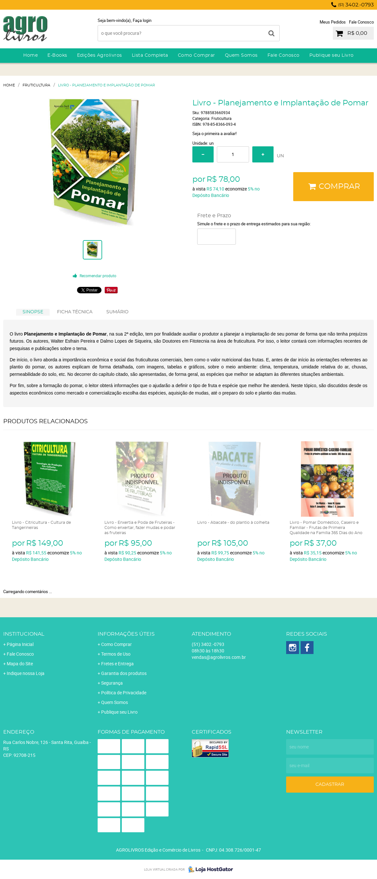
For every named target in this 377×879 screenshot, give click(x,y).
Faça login (142, 20)
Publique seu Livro (331, 55)
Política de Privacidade (123, 692)
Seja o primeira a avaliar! (214, 133)
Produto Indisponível (142, 479)
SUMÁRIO (117, 312)
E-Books (57, 55)
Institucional (23, 634)
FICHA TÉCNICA (74, 312)
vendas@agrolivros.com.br (219, 657)
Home (30, 55)
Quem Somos (241, 55)
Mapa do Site (20, 663)
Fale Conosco (361, 22)
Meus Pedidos (333, 22)
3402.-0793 (356, 4)
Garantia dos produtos (124, 673)
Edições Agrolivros (99, 55)
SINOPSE (33, 312)
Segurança (112, 683)
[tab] (33, 312)
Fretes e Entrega (117, 663)
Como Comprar (196, 55)
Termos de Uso (115, 654)
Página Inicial (20, 644)
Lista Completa (150, 55)
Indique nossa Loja (25, 673)
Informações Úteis (126, 634)
